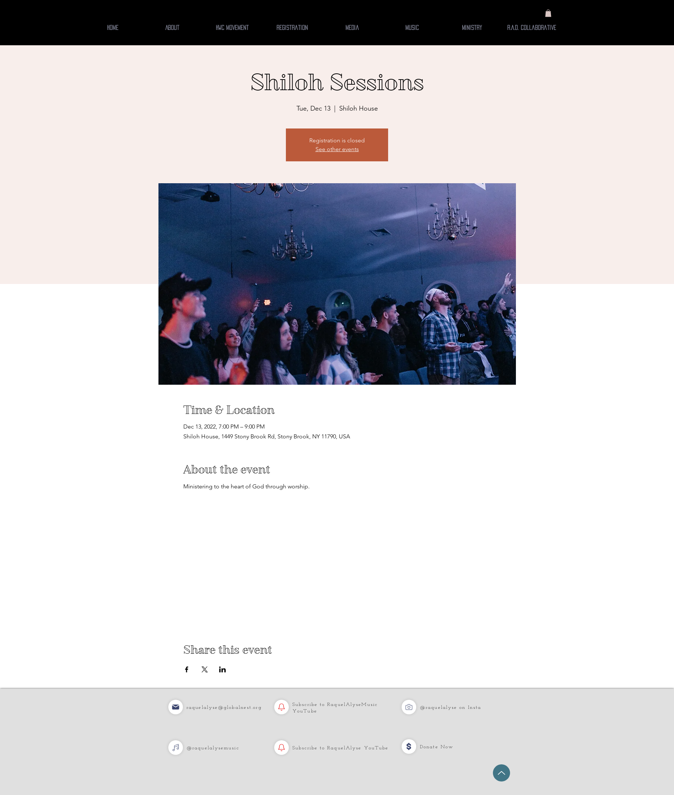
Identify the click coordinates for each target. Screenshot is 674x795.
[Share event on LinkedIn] (222, 669)
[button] (548, 13)
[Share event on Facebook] (186, 669)
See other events (337, 149)
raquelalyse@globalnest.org (224, 707)
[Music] (175, 707)
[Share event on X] (204, 669)
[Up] (501, 772)
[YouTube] (281, 707)
